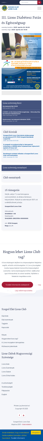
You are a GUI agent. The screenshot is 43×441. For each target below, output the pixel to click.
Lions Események (8, 368)
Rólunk (4, 335)
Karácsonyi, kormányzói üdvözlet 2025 (16, 120)
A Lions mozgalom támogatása (13, 342)
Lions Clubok (6, 372)
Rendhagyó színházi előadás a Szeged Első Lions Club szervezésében (20, 155)
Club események (7, 320)
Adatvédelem (27, 424)
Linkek (4, 2)
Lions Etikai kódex (8, 375)
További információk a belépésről (17, 285)
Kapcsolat (5, 327)
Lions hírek (5, 364)
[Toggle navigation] (39, 8)
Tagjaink (5, 323)
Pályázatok (6, 390)
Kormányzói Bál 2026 (10, 107)
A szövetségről (7, 383)
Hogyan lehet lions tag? (10, 339)
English (4, 394)
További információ (18, 438)
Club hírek (5, 316)
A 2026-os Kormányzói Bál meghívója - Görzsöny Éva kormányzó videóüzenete (21, 113)
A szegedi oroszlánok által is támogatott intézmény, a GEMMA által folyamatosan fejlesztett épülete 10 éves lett (21, 147)
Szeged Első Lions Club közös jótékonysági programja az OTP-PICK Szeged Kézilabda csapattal (18, 137)
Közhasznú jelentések (9, 346)
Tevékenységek (7, 387)
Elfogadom (36, 432)
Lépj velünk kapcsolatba (23, 290)
